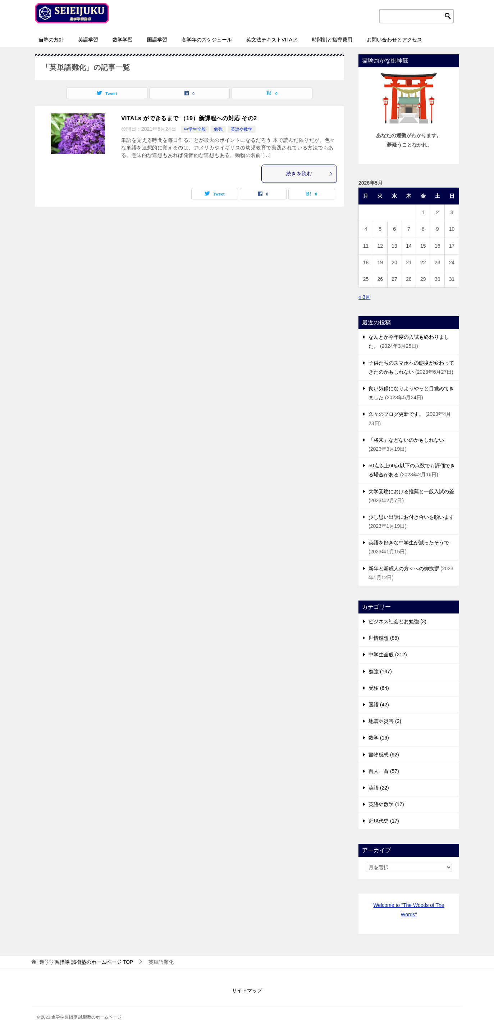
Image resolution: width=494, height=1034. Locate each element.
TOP (86, 962)
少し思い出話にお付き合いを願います (411, 517)
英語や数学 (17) (386, 804)
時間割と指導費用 (332, 39)
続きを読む (309, 173)
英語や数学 (241, 129)
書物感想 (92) (384, 754)
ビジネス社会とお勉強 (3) (397, 621)
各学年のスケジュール (207, 39)
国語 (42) (379, 704)
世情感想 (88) (384, 638)
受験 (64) (379, 688)
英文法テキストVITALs (272, 39)
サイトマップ (247, 990)
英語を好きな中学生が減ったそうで (409, 542)
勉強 (218, 129)
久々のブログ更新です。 (396, 414)
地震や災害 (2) (385, 721)
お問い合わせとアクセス (394, 39)
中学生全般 (195, 129)
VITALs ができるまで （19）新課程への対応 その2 (189, 118)
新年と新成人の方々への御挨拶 (404, 568)
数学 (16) (379, 738)
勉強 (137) (380, 671)
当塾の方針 (51, 39)
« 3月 (364, 297)
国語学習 (157, 39)
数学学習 (123, 39)
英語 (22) (379, 788)
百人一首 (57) (384, 771)
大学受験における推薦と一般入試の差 (411, 491)
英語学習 (88, 39)
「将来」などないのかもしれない (406, 440)
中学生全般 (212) (388, 654)
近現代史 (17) (384, 821)
